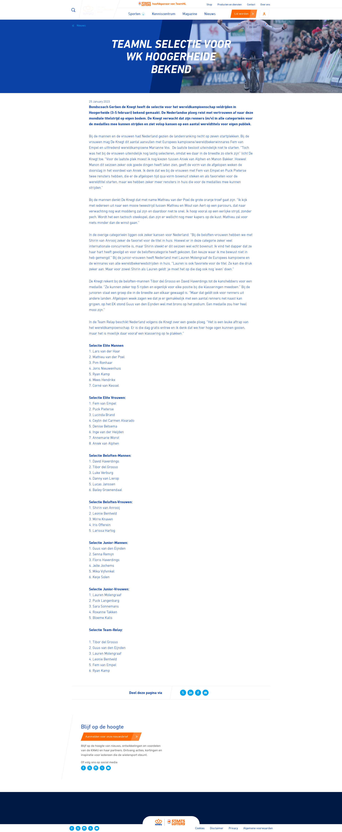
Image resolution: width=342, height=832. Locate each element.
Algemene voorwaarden (258, 828)
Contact (251, 4)
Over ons (265, 4)
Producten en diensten (229, 4)
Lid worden (244, 13)
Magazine (190, 14)
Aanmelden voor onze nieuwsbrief (111, 736)
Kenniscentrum (163, 14)
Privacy (233, 828)
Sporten (136, 14)
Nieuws (210, 14)
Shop (209, 4)
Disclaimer (216, 828)
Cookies (200, 828)
